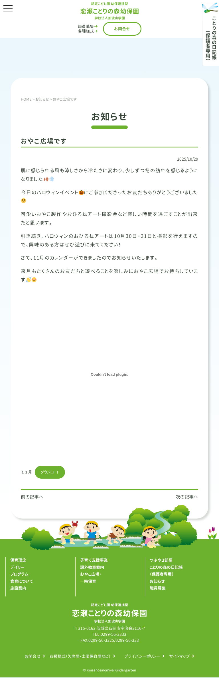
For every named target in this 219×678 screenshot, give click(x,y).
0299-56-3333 (113, 634)
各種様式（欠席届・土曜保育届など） (80, 656)
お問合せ (122, 28)
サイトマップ (179, 656)
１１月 (27, 472)
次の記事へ (187, 497)
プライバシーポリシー (142, 656)
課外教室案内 (92, 567)
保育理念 (18, 560)
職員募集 (86, 26)
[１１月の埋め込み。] (109, 374)
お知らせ (157, 581)
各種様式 (86, 31)
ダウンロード (51, 472)
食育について (21, 581)
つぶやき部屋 (161, 560)
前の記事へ (32, 497)
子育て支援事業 (94, 560)
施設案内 (18, 588)
